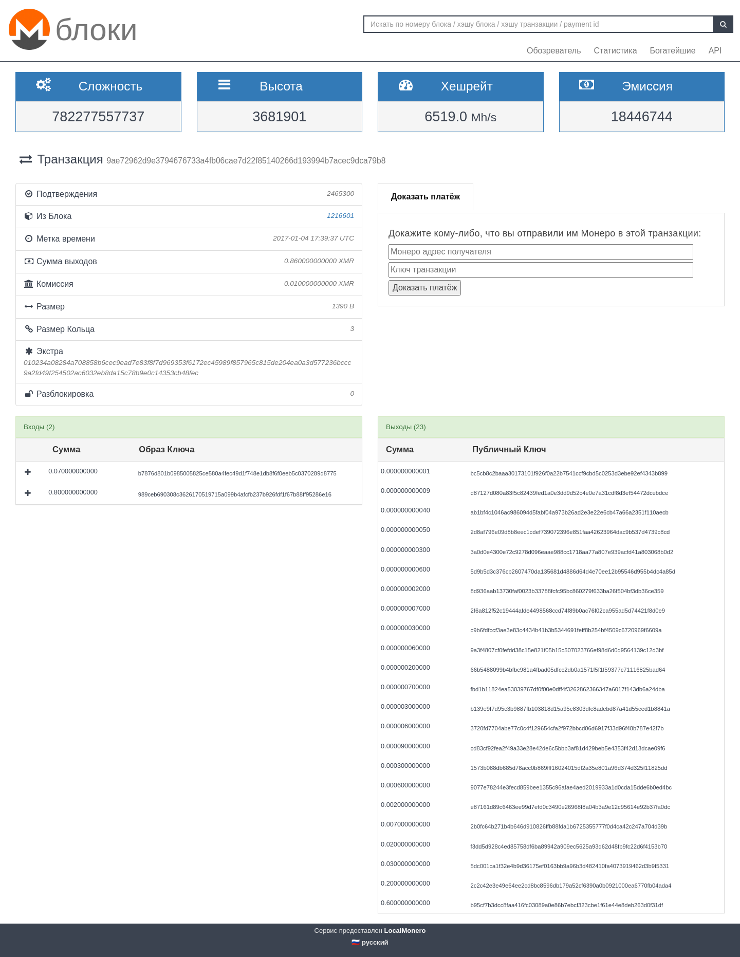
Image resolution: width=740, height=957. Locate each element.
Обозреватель (554, 50)
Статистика (615, 50)
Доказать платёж (425, 196)
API (715, 50)
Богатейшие (673, 50)
